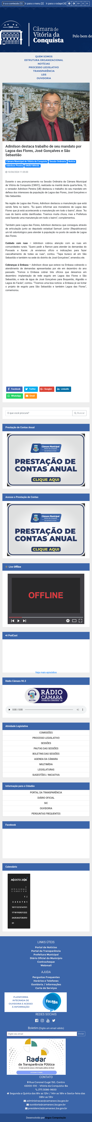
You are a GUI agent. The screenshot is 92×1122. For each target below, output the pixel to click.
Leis (43, 74)
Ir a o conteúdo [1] (13, 3)
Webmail (46, 965)
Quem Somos (43, 56)
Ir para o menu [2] (34, 3)
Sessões (46, 743)
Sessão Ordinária (57, 161)
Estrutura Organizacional (43, 60)
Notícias (44, 63)
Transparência (44, 71)
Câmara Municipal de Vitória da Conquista (26, 161)
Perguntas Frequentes (46, 813)
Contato (46, 1077)
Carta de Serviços (46, 988)
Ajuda (46, 972)
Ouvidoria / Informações (46, 984)
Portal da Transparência (46, 792)
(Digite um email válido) (51, 1028)
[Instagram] (43, 1020)
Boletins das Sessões (45, 753)
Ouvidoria (44, 78)
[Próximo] (25, 879)
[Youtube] (48, 1020)
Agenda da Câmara (46, 759)
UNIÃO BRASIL (32, 165)
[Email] (42, 1033)
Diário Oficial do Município (46, 958)
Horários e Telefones (46, 980)
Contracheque (46, 961)
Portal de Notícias (46, 947)
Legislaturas (46, 769)
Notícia (71, 161)
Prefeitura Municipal (46, 954)
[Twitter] (53, 1020)
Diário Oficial (46, 797)
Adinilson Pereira (14, 165)
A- (87, 3)
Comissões (46, 732)
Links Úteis (45, 942)
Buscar (79, 413)
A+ (78, 3)
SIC (46, 803)
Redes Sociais (46, 1014)
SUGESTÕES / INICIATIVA (46, 774)
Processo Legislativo (44, 67)
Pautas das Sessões (46, 748)
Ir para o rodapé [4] (56, 3)
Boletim (33, 1028)
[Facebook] (37, 1020)
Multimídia (46, 764)
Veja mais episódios (46, 672)
